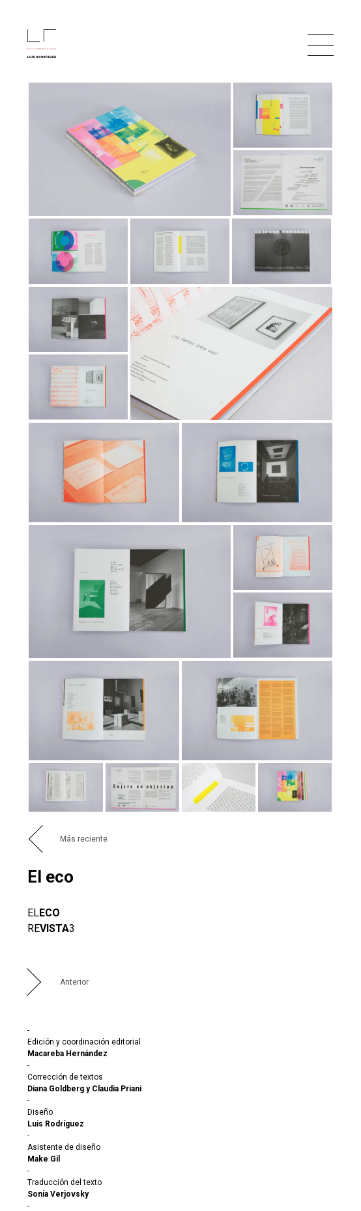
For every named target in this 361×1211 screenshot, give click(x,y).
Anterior (74, 982)
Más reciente (84, 839)
